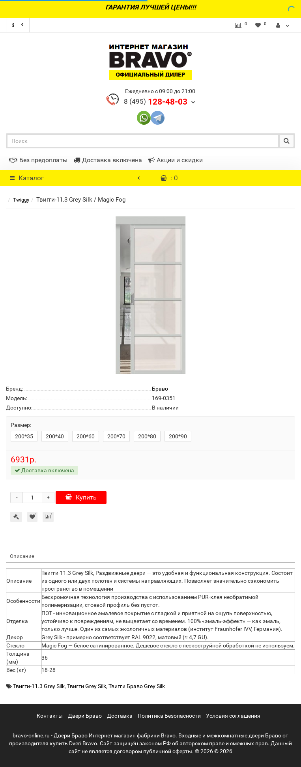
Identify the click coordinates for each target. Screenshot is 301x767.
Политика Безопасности (169, 716)
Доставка (120, 716)
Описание (22, 556)
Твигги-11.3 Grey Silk (39, 686)
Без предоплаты (38, 160)
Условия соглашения (233, 716)
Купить (81, 497)
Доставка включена (108, 160)
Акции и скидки (175, 160)
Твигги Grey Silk (86, 686)
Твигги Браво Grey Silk (136, 686)
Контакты (50, 716)
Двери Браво (85, 716)
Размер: (21, 425)
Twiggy (21, 200)
